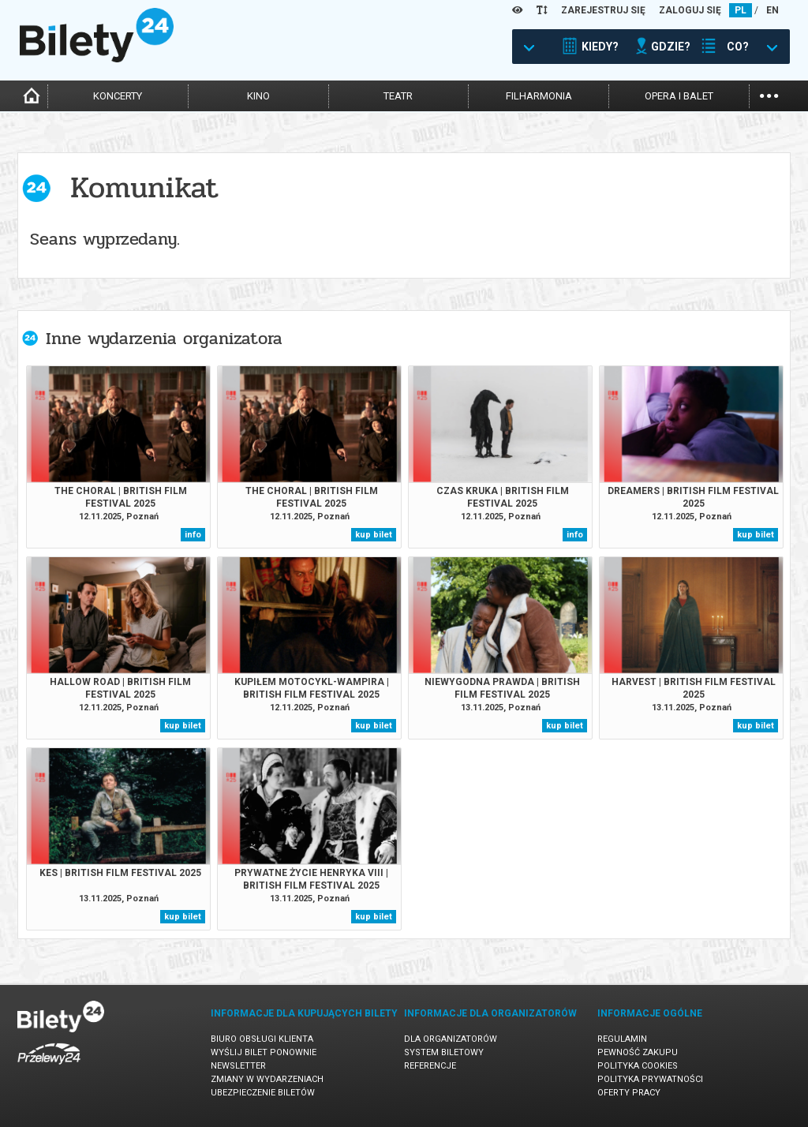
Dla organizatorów (450, 1039)
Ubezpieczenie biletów (263, 1093)
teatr (398, 96)
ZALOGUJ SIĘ (690, 10)
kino (258, 96)
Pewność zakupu (637, 1052)
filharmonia (539, 96)
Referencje (430, 1066)
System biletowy (444, 1052)
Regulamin (622, 1039)
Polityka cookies (637, 1066)
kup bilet (373, 535)
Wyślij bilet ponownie (263, 1052)
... (769, 94)
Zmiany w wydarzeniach (267, 1079)
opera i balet (679, 96)
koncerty (117, 96)
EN (772, 10)
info (193, 535)
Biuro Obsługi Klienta (262, 1039)
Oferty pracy (628, 1093)
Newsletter (238, 1066)
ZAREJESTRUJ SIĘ (603, 10)
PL (740, 10)
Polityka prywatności (650, 1079)
